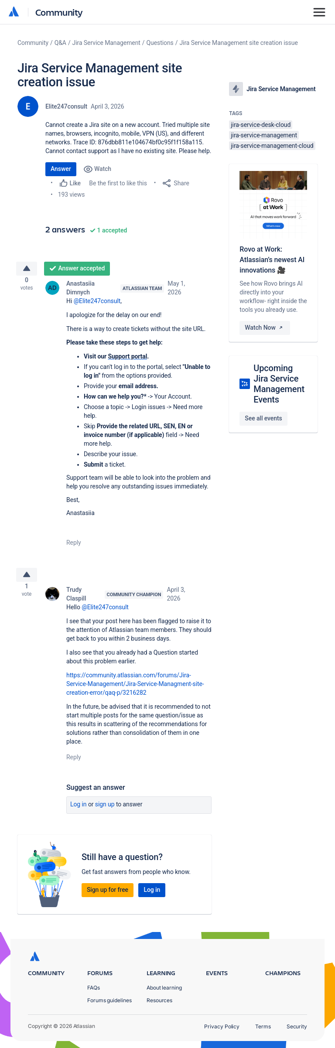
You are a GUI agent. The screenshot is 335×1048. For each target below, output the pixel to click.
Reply (73, 546)
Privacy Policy (221, 1026)
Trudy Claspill (76, 601)
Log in (78, 811)
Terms (263, 1026)
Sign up (105, 811)
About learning (164, 987)
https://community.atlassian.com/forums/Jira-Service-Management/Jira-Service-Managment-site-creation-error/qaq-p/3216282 (135, 691)
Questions (160, 42)
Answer (61, 168)
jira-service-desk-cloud (261, 124)
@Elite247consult (97, 304)
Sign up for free (107, 896)
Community (59, 12)
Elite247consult (66, 106)
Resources (159, 1000)
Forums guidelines (109, 1000)
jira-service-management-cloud (272, 145)
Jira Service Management (106, 42)
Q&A (60, 42)
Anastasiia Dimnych (80, 291)
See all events (263, 418)
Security (297, 1026)
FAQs (93, 987)
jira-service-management (264, 135)
